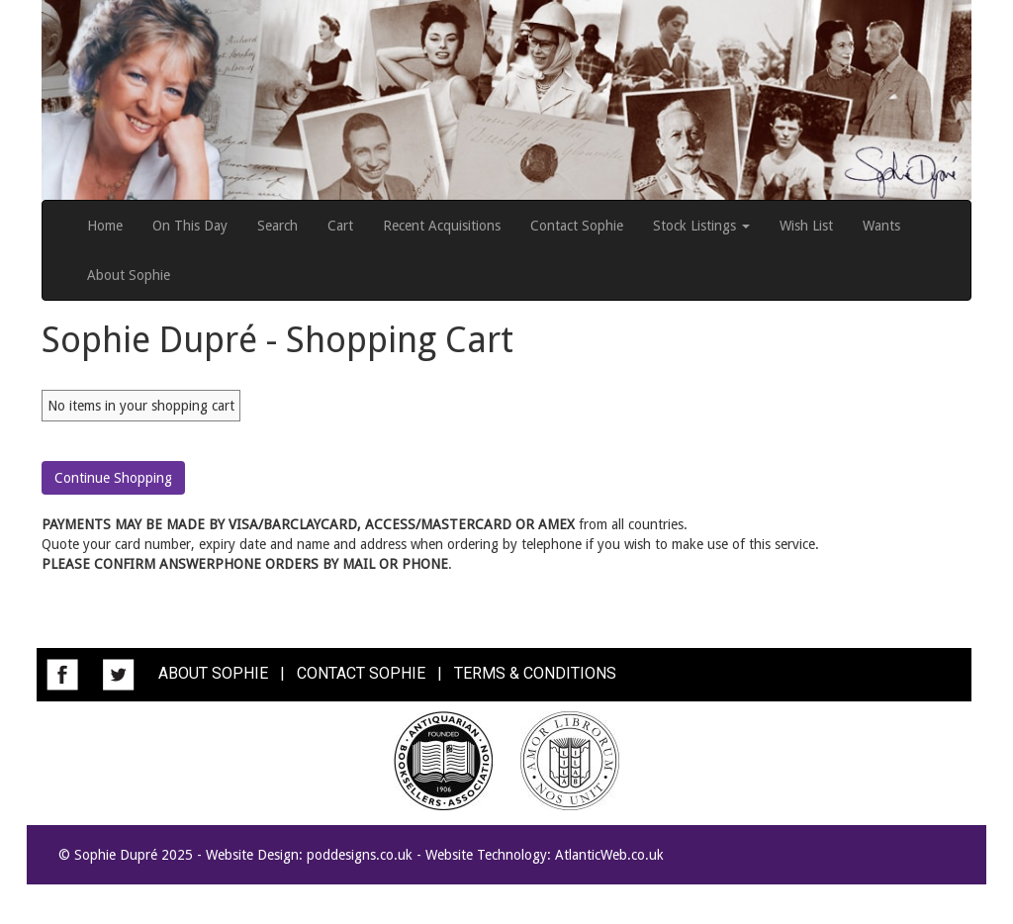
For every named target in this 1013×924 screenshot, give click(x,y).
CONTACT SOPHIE (361, 673)
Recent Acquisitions (442, 225)
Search (277, 225)
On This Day (190, 225)
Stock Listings (701, 225)
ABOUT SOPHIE (213, 673)
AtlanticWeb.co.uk (609, 855)
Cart (340, 225)
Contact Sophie (576, 225)
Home (105, 225)
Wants (881, 225)
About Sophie (128, 275)
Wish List (806, 225)
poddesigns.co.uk (360, 855)
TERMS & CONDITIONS (535, 673)
